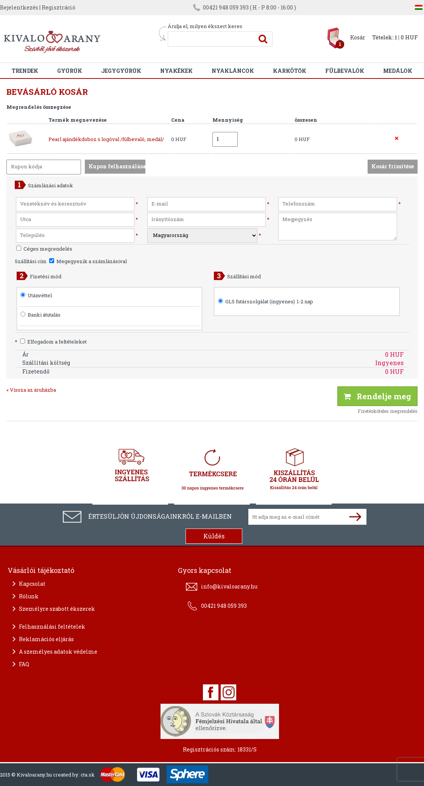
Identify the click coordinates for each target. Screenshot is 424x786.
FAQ (24, 664)
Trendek (25, 70)
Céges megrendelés (44, 248)
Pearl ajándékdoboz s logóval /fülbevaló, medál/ (106, 139)
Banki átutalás (44, 314)
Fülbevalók (344, 70)
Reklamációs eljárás (46, 639)
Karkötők (289, 70)
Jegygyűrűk (121, 70)
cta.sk (88, 774)
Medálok (397, 70)
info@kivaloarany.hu (229, 586)
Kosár (357, 37)
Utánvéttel (40, 295)
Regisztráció (58, 7)
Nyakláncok (233, 70)
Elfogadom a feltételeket (51, 341)
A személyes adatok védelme (58, 651)
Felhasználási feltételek (52, 626)
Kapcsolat (32, 583)
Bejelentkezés (19, 7)
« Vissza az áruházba (31, 389)
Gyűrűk (69, 70)
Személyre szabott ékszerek (57, 608)
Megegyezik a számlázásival (88, 261)
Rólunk (29, 596)
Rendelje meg (377, 396)
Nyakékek (176, 70)
